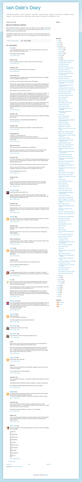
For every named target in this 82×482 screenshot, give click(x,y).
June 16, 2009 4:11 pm (15, 296)
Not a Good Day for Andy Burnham (65, 234)
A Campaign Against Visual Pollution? (66, 60)
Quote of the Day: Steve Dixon (64, 93)
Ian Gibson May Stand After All (64, 91)
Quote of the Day (62, 222)
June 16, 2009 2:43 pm (15, 212)
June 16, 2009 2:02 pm (15, 71)
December (61, 47)
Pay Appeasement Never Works (65, 154)
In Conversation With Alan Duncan (65, 181)
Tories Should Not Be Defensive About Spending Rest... (66, 242)
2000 (58, 296)
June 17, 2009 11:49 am (15, 373)
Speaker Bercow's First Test (64, 124)
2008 (58, 285)
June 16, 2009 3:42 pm (15, 255)
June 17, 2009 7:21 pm (15, 421)
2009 (58, 46)
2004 (58, 292)
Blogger (46, 475)
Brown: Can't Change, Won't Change (66, 211)
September (61, 53)
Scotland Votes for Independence (65, 156)
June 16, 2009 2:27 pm (15, 153)
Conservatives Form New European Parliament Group (65, 140)
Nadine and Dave (62, 229)
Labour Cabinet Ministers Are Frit (65, 190)
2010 (58, 44)
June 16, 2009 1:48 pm (15, 55)
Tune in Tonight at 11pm (63, 97)
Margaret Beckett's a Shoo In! (64, 143)
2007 (58, 287)
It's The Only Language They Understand (67, 261)
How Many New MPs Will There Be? (66, 88)
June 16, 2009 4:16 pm (15, 309)
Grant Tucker (61, 302)
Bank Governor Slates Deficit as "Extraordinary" (65, 112)
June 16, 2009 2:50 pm (15, 221)
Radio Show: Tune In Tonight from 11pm (66, 89)
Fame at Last (61, 227)
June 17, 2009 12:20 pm (15, 387)
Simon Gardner (13, 326)
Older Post (48, 464)
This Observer (13, 190)
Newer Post (9, 464)
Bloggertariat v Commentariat (64, 126)
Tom (11, 270)
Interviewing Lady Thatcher (64, 218)
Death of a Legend (62, 99)
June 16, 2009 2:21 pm (15, 141)
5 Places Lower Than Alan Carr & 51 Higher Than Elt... (66, 86)
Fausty (11, 48)
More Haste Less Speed (63, 66)
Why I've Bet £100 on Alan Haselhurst (66, 172)
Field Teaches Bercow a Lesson (65, 224)
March (60, 279)
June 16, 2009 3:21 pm (15, 244)
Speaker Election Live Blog (64, 138)
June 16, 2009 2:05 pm (15, 109)
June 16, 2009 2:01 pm (15, 63)
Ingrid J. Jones (13, 425)
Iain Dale (60, 304)
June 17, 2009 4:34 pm (15, 398)
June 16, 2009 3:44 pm (15, 266)
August (60, 55)
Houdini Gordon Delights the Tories (65, 273)
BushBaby (12, 391)
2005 (58, 290)
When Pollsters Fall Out (63, 246)
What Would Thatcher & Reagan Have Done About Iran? (66, 152)
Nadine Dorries (14, 29)
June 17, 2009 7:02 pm (15, 411)
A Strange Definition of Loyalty (64, 62)
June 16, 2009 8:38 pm (15, 321)
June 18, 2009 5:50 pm (15, 458)
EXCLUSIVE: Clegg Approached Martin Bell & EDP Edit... (66, 120)
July (60, 57)
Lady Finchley (13, 357)
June (60, 59)
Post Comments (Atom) (17, 466)
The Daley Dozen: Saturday (64, 220)
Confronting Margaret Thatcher (64, 146)
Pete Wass (12, 216)
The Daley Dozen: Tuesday (64, 195)
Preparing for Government (63, 104)
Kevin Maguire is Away (63, 101)
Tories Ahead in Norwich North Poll (65, 95)
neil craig (12, 248)
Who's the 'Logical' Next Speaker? (65, 244)
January (60, 283)
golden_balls (13, 314)
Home (29, 464)
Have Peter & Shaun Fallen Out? (65, 76)
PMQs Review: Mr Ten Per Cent (65, 188)
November (61, 49)
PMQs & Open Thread (63, 118)
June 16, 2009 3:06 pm (15, 234)
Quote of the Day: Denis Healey (65, 236)
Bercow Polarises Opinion (63, 203)
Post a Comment (11, 461)
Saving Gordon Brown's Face (64, 267)
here (27, 192)
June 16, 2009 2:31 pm (15, 186)
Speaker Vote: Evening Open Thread (66, 131)
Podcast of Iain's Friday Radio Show (65, 68)
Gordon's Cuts (61, 114)
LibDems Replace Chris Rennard (65, 102)
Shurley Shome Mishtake (63, 123)
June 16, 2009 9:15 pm (15, 353)
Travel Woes (61, 248)
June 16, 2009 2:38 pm (15, 199)
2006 (58, 289)
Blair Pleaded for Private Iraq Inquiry (66, 161)
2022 (58, 40)
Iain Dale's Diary (23, 7)
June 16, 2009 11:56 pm (15, 361)
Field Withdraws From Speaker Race (66, 216)
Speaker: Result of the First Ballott (65, 133)
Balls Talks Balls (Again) (63, 64)
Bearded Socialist (14, 301)
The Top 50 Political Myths (63, 116)
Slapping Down (61, 170)
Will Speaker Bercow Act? (63, 78)
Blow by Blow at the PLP (63, 269)
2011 (58, 42)
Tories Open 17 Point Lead (64, 163)
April (60, 277)
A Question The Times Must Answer (65, 197)
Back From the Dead (62, 183)
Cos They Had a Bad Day (63, 106)
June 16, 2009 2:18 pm (15, 129)
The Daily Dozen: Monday (63, 69)
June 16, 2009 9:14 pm (15, 337)
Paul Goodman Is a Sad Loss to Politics (66, 271)
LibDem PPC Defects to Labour (65, 71)
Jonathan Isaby (46, 29)
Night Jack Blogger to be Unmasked (65, 199)
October (60, 51)
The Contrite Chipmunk (63, 238)
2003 (58, 294)
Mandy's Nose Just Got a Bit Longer (65, 80)
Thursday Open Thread (63, 186)
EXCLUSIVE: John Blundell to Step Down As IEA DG (65, 74)
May (60, 275)
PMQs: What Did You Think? (64, 253)
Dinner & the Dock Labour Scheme (65, 174)
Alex (11, 279)
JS (59, 306)
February (61, 281)
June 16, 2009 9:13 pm (15, 329)
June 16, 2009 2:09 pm (15, 121)
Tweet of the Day (61, 179)
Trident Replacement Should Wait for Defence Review (66, 193)
